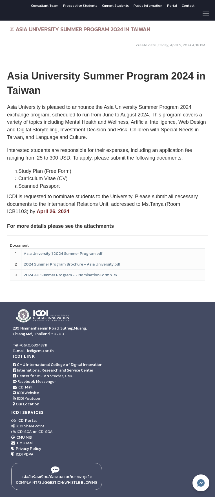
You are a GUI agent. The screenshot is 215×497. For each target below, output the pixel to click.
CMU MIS (21, 437)
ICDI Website (26, 393)
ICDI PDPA (22, 454)
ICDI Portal (24, 420)
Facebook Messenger (34, 382)
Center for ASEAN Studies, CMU (43, 376)
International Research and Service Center (53, 370)
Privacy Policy (26, 449)
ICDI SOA (24, 432)
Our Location (26, 404)
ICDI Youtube (26, 398)
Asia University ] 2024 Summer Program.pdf (63, 254)
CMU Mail (22, 443)
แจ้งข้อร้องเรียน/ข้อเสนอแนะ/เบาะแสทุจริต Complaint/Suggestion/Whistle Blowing (56, 476)
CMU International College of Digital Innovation (57, 365)
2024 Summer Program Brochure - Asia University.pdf (72, 264)
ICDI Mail (22, 387)
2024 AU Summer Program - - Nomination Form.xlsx (71, 275)
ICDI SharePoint (27, 426)
